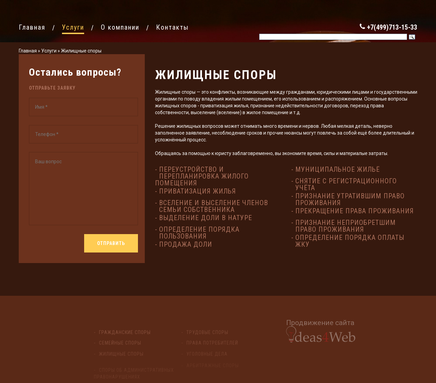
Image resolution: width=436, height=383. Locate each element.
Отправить (111, 243)
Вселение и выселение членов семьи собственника (213, 206)
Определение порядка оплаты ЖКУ (349, 240)
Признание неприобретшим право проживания (345, 225)
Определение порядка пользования (199, 232)
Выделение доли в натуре (205, 218)
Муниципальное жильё (337, 169)
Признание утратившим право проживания (350, 199)
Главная (28, 50)
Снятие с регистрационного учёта (346, 184)
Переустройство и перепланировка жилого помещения (202, 176)
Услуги (49, 50)
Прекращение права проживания (354, 211)
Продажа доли (185, 244)
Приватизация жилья (197, 191)
